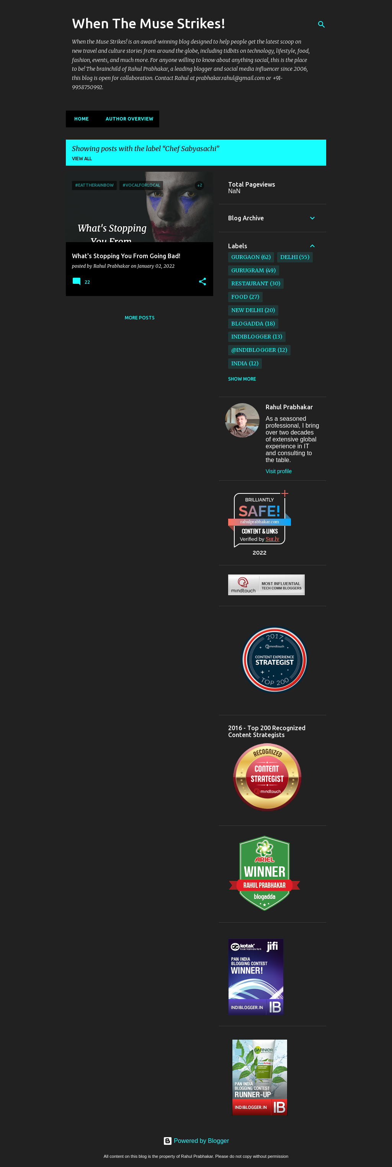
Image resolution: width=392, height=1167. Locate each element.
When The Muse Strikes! (148, 23)
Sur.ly (272, 539)
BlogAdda (247, 323)
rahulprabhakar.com (259, 521)
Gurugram (247, 270)
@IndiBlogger (253, 350)
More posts (140, 317)
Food (239, 296)
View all (82, 158)
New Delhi (247, 310)
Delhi (289, 257)
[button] (202, 282)
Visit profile (279, 471)
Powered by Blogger (196, 1141)
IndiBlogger (251, 336)
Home (79, 118)
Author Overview (127, 118)
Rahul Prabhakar (289, 407)
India (239, 363)
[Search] (321, 24)
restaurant (249, 283)
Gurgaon (245, 257)
